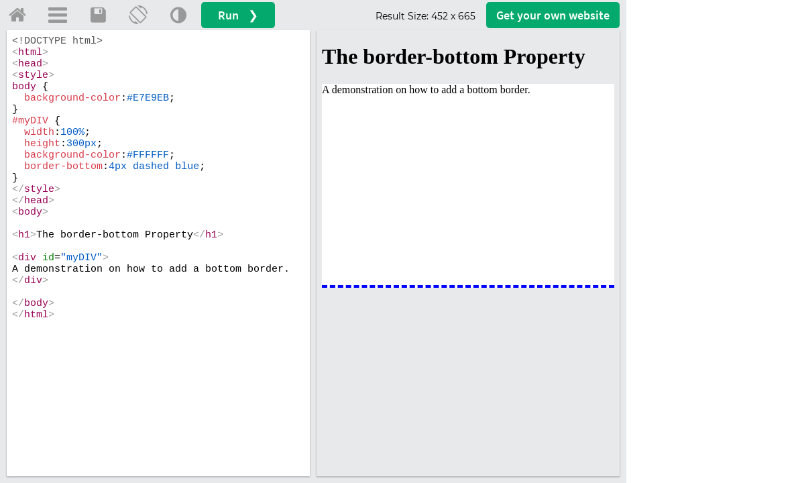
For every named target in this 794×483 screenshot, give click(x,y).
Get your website (553, 15)
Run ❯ (238, 15)
